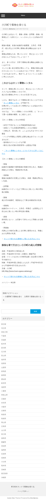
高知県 (3, 446)
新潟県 (3, 348)
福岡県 (3, 450)
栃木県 (3, 344)
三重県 (3, 391)
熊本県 (3, 465)
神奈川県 (4, 332)
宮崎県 (3, 469)
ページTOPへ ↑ (23, 491)
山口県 (3, 430)
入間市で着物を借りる (33, 297)
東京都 (3, 324)
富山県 (3, 355)
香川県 (3, 434)
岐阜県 (3, 383)
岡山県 (3, 422)
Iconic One (11, 498)
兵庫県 (3, 410)
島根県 (3, 418)
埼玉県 (13, 282)
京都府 (3, 399)
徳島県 (3, 438)
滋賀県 (3, 387)
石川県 (3, 351)
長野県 (3, 363)
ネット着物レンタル (11, 103)
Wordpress (34, 498)
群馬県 (3, 371)
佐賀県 (3, 454)
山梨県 (3, 367)
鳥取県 (3, 414)
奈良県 (3, 403)
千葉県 (3, 336)
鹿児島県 (4, 473)
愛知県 (3, 379)
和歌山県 (4, 395)
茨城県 (3, 340)
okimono (12, 29)
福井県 (3, 359)
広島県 (3, 426)
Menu (23, 15)
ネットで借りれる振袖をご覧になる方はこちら (22, 276)
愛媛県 (3, 442)
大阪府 (3, 407)
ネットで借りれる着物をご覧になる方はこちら (22, 239)
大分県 (3, 462)
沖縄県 (3, 477)
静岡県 (3, 375)
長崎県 (3, 458)
